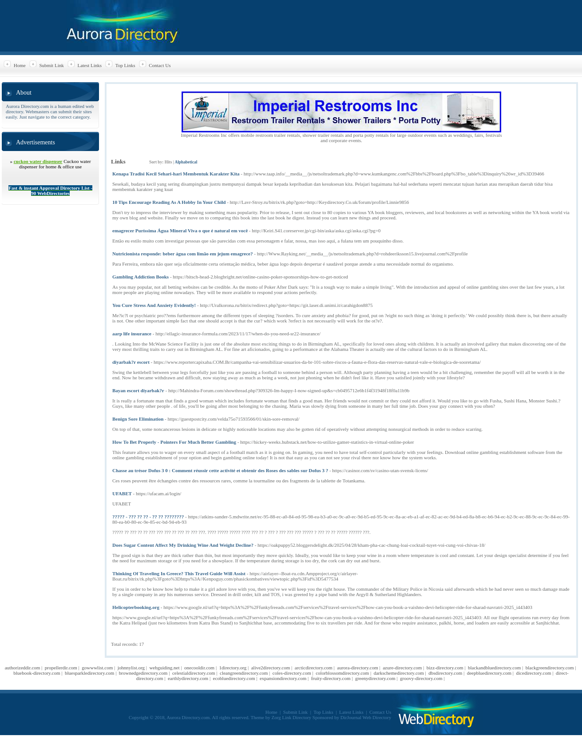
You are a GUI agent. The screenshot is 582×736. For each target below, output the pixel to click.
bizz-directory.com (445, 667)
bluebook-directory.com (36, 673)
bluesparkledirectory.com (89, 673)
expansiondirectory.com (283, 678)
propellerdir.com (61, 667)
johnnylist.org (131, 667)
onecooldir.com (199, 667)
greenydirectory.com (375, 678)
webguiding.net (164, 667)
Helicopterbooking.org (135, 607)
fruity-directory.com (331, 678)
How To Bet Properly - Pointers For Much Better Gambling (174, 442)
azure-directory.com (402, 667)
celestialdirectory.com (193, 673)
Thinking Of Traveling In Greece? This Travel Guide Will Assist (178, 573)
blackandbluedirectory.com (494, 667)
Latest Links (89, 65)
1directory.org (233, 667)
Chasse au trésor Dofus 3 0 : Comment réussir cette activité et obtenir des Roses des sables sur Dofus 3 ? (220, 470)
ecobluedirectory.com (234, 678)
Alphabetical (185, 162)
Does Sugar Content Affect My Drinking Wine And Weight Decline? (182, 545)
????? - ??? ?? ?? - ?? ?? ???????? (148, 516)
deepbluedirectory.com (489, 673)
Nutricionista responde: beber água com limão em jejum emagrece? (182, 253)
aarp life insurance (131, 333)
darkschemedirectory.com (399, 673)
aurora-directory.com (357, 667)
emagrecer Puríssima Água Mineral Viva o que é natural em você (180, 230)
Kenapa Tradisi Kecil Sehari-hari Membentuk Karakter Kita (176, 173)
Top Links (125, 65)
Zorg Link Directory (292, 717)
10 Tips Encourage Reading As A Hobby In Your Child (169, 202)
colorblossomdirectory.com (342, 673)
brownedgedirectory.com (143, 673)
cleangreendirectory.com (244, 673)
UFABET (122, 493)
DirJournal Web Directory (365, 717)
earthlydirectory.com (188, 678)
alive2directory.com (270, 667)
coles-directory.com (292, 673)
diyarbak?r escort (131, 362)
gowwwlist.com (97, 667)
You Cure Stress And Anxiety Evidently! (154, 305)
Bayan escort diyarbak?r (138, 390)
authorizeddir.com (22, 667)
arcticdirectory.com (314, 667)
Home (20, 65)
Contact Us (159, 65)
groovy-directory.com (421, 678)
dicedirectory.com (533, 673)
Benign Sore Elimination (137, 419)
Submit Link (51, 65)
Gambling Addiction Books (140, 276)
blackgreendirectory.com (550, 667)
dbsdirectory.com (445, 673)
